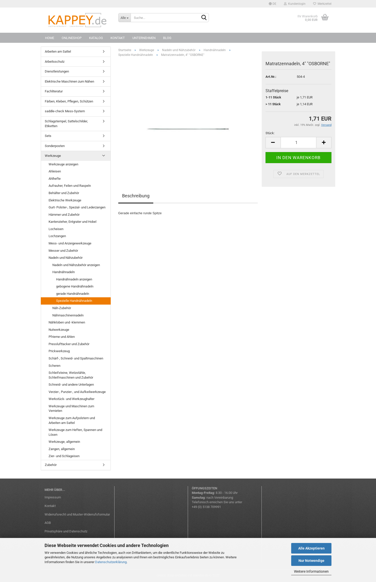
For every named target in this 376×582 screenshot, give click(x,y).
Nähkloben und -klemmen (67, 322)
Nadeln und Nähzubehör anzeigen (76, 265)
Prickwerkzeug (59, 351)
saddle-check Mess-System (65, 111)
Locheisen (56, 229)
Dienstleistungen (57, 71)
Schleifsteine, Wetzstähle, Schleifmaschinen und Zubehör (71, 375)
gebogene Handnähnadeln (74, 286)
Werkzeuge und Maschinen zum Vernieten (71, 408)
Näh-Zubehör (61, 308)
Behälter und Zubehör (64, 193)
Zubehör (51, 465)
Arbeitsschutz (54, 61)
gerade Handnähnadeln (72, 294)
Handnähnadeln (63, 272)
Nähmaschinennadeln (68, 315)
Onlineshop (72, 38)
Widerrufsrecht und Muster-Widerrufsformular (77, 514)
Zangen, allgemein (62, 449)
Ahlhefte (55, 178)
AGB (48, 523)
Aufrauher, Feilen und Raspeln (70, 186)
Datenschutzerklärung (111, 562)
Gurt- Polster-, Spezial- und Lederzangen (77, 207)
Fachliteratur (54, 91)
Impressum (53, 497)
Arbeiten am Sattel (58, 51)
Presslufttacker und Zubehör (69, 344)
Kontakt (117, 38)
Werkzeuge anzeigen (63, 164)
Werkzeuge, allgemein (64, 442)
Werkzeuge (53, 156)
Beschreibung (135, 195)
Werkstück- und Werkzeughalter (71, 399)
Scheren (54, 366)
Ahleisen (55, 171)
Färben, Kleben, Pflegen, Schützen (69, 101)
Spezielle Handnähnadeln (74, 301)
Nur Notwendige (311, 561)
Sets (48, 136)
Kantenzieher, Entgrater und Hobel (72, 222)
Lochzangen (57, 236)
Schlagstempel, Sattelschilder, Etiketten (66, 123)
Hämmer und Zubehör (64, 214)
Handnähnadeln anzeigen (74, 279)
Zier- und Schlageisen (64, 456)
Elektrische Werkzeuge (65, 200)
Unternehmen (144, 38)
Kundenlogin (295, 4)
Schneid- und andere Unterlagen (71, 384)
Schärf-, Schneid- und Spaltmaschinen (76, 358)
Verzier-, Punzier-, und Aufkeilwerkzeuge (77, 392)
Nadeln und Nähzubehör (66, 258)
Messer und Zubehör (63, 250)
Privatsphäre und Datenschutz (66, 531)
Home (49, 38)
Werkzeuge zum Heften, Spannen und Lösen (75, 432)
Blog (167, 38)
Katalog (96, 38)
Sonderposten (55, 146)
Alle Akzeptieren (311, 548)
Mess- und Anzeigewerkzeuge (70, 243)
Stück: (270, 133)
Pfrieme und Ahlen (62, 337)
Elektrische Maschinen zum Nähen (69, 81)
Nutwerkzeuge (59, 330)
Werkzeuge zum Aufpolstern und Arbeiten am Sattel (72, 420)
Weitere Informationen (311, 571)
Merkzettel (322, 4)
